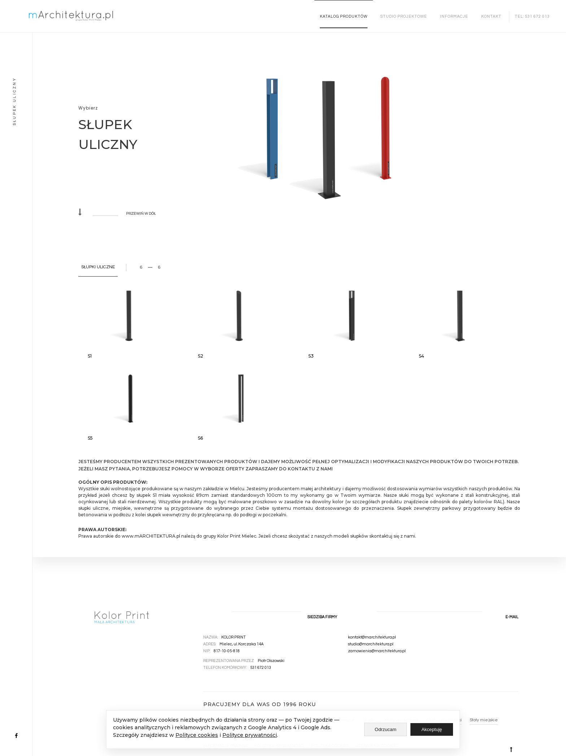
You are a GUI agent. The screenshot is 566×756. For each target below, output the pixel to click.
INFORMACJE (454, 16)
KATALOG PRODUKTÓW (343, 16)
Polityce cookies (196, 735)
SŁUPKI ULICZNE (98, 267)
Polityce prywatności (249, 735)
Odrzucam (385, 729)
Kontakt (491, 16)
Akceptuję (431, 729)
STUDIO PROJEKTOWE (403, 16)
